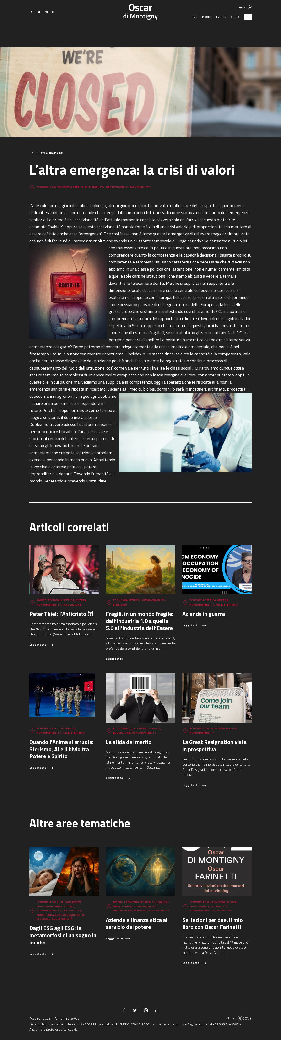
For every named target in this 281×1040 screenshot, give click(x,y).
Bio (195, 29)
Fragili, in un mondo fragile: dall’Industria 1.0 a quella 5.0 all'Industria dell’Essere (139, 620)
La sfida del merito (128, 742)
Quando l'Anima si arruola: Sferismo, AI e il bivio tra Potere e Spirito (61, 749)
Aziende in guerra (203, 613)
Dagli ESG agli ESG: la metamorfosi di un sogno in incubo (63, 935)
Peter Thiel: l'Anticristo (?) (61, 613)
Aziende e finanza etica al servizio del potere (137, 923)
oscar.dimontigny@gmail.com (184, 1024)
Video (235, 29)
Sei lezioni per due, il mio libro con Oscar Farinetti (212, 923)
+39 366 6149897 (226, 1024)
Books (206, 29)
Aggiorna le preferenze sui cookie (53, 1029)
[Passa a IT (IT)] (247, 29)
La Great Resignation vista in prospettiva (214, 745)
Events (221, 29)
